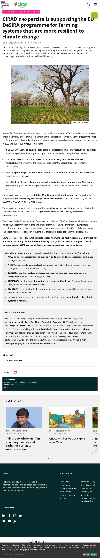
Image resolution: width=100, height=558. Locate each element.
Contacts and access (68, 488)
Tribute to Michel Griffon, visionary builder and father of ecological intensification (23, 444)
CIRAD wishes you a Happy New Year (67, 440)
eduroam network (67, 495)
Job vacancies (65, 485)
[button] (88, 5)
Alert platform (66, 492)
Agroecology (9, 12)
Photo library (86, 488)
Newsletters (85, 495)
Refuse (86, 554)
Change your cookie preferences (15, 554)
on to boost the (47, 172)
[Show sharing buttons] (94, 15)
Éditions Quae (86, 492)
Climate (35, 12)
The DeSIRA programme (12, 360)
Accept (94, 554)
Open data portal (88, 485)
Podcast (63, 498)
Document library (88, 482)
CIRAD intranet (66, 482)
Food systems (24, 12)
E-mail (6, 387)
